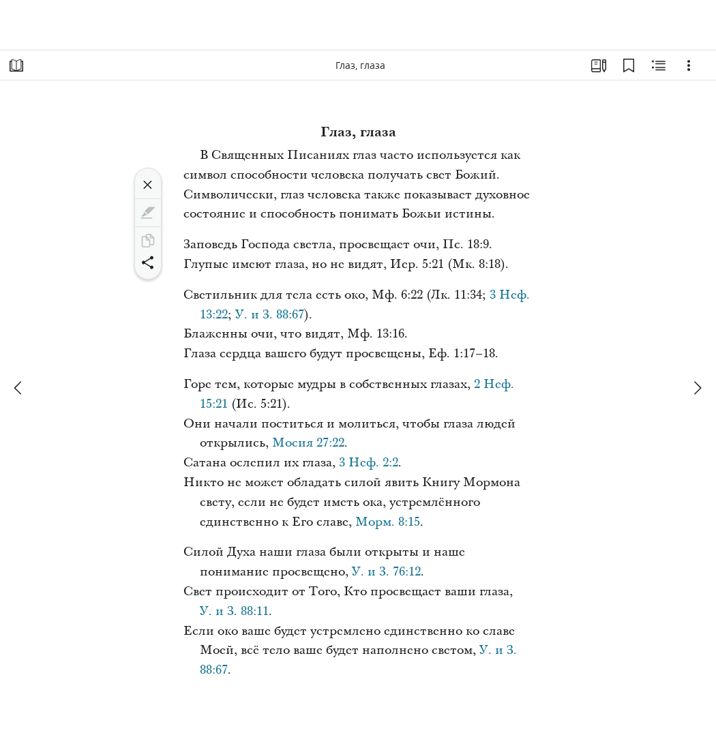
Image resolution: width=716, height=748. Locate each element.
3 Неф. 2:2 (368, 462)
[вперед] (697, 388)
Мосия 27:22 (308, 442)
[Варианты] (688, 65)
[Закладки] (628, 65)
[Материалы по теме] (658, 65)
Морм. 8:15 (387, 521)
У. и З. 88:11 (234, 611)
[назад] (19, 388)
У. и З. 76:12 (386, 571)
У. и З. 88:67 (269, 314)
